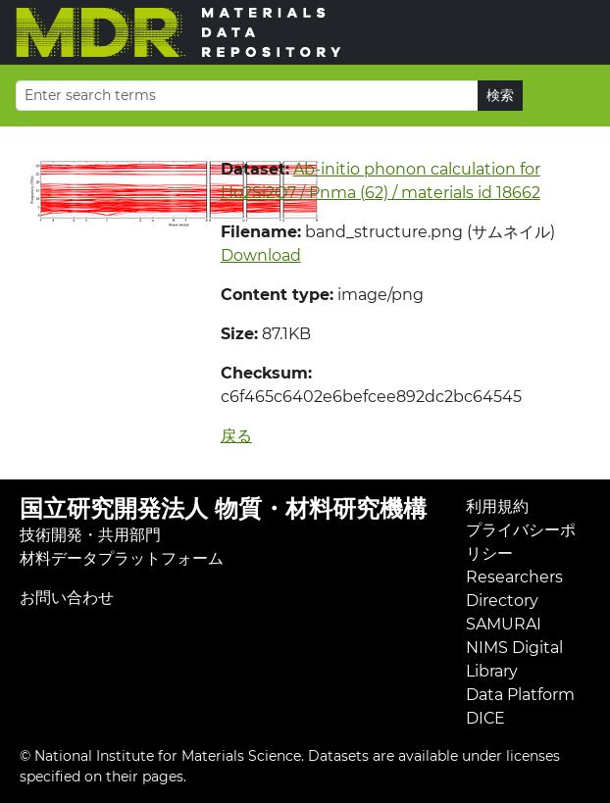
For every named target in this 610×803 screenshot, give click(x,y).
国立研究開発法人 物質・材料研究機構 (223, 508)
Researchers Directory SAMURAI (514, 600)
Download (261, 255)
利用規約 (497, 506)
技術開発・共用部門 (90, 535)
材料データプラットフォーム (122, 558)
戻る (236, 436)
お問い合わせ (67, 597)
